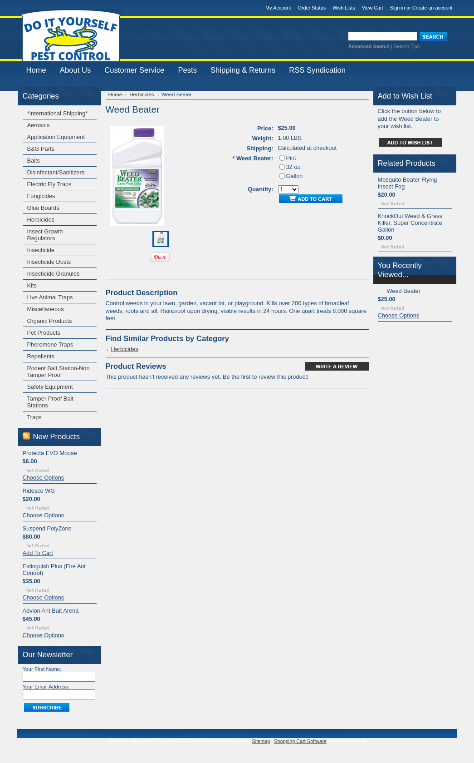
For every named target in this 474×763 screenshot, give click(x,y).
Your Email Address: (46, 686)
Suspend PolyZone (47, 528)
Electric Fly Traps (49, 184)
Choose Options (43, 477)
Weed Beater (403, 290)
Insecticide (40, 250)
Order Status (312, 7)
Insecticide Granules (53, 273)
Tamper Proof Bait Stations (50, 402)
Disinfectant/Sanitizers (56, 172)
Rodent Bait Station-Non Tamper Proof (58, 371)
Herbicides (40, 219)
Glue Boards (43, 207)
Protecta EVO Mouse (50, 453)
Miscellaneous (45, 309)
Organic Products (49, 320)
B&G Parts (40, 148)
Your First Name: (42, 669)
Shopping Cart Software (300, 741)
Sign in (397, 7)
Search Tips (407, 46)
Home (115, 94)
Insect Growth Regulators (45, 235)
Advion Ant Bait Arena (51, 610)
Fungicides (41, 196)
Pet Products (43, 332)
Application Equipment (56, 137)
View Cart (372, 7)
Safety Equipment (50, 386)
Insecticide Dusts (49, 261)
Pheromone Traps (50, 344)
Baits (33, 160)
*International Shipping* (57, 113)
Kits (32, 285)
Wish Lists (343, 7)
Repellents (40, 356)
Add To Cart (38, 553)
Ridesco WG (39, 490)
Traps (34, 417)
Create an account (432, 7)
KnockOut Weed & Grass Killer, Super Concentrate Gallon (410, 223)
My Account (278, 7)
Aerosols (38, 125)
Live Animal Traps (50, 297)
